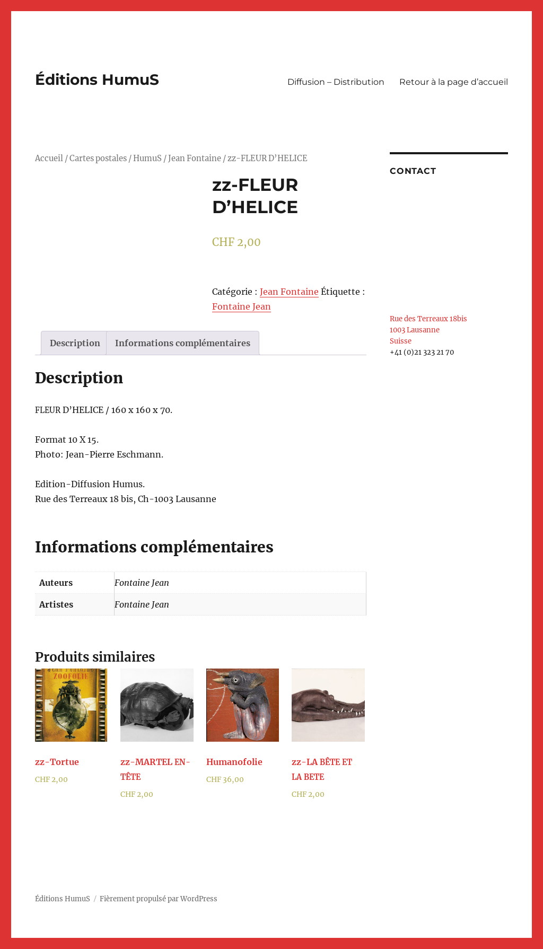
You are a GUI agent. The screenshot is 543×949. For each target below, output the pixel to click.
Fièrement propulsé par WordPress (158, 898)
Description (75, 343)
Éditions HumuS (97, 80)
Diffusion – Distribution (335, 82)
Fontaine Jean (241, 306)
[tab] (75, 343)
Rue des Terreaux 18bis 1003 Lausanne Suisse (428, 330)
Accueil (49, 158)
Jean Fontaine (194, 158)
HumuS (147, 158)
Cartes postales (98, 158)
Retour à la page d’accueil (453, 82)
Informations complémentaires (182, 343)
